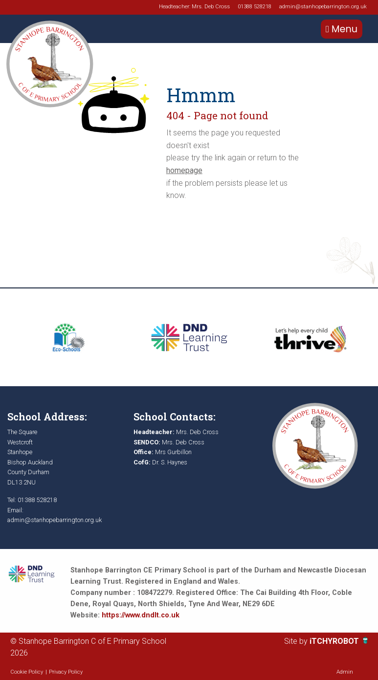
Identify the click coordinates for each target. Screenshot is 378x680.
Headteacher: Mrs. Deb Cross (194, 6)
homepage (184, 170)
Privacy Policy (66, 672)
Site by (297, 641)
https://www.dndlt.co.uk (140, 615)
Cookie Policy (26, 672)
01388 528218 (254, 6)
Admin (344, 672)
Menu (341, 29)
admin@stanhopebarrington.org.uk (323, 6)
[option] (68, 337)
